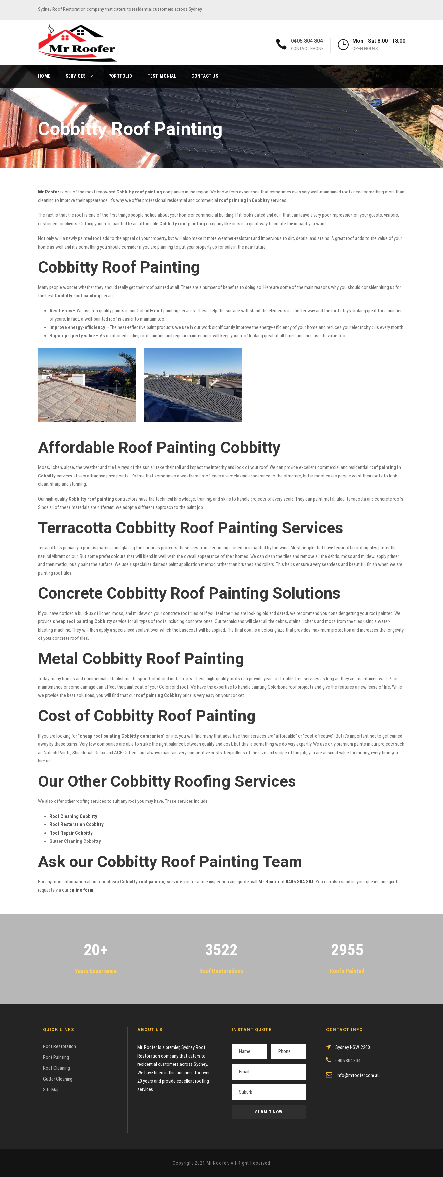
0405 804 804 (307, 41)
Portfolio (120, 76)
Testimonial (162, 76)
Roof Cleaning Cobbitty (73, 816)
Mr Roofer (269, 881)
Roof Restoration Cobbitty (77, 824)
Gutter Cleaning (57, 1079)
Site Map (51, 1090)
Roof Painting (56, 1057)
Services (76, 76)
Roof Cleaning (56, 1068)
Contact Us (204, 76)
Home (44, 76)
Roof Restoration (59, 1046)
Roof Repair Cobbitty (71, 833)
